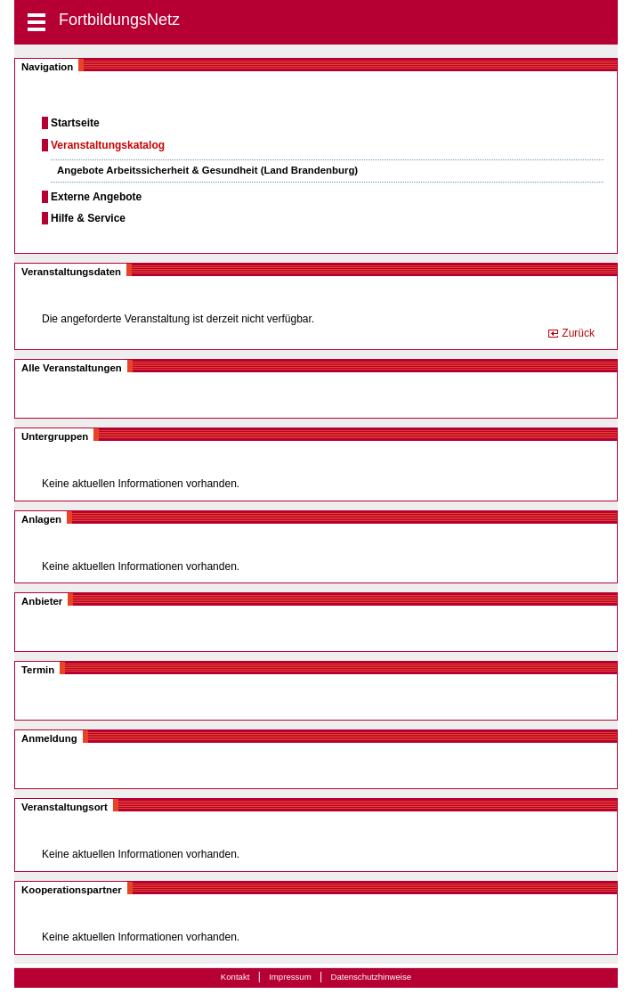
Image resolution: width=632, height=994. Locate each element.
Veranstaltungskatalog (108, 145)
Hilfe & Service (88, 218)
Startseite (75, 123)
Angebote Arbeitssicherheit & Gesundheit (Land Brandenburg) (207, 170)
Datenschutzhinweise (370, 977)
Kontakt (235, 977)
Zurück (578, 333)
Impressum (290, 977)
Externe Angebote (96, 197)
